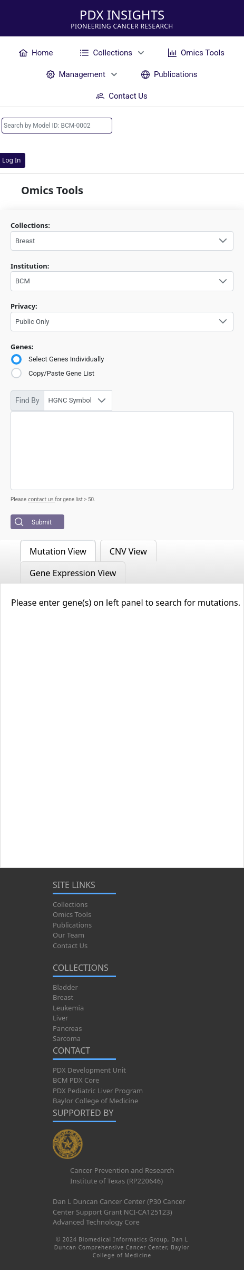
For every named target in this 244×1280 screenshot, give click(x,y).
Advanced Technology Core (96, 1222)
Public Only (32, 322)
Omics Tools (72, 914)
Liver (60, 1018)
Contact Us (70, 945)
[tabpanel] (122, 725)
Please (18, 499)
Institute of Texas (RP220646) (116, 1181)
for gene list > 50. (75, 499)
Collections (70, 904)
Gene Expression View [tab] (73, 573)
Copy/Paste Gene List (61, 373)
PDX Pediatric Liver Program (98, 1090)
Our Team (68, 935)
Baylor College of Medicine (95, 1100)
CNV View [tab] (128, 551)
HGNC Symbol (70, 400)
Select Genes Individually (66, 359)
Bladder (65, 987)
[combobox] (122, 241)
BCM (22, 281)
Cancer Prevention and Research (122, 1170)
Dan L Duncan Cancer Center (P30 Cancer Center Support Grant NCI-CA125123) (119, 1207)
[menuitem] (35, 52)
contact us (41, 499)
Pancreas (67, 1028)
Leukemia (68, 1007)
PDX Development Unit (89, 1070)
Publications (72, 925)
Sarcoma (67, 1038)
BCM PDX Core (76, 1080)
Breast (25, 241)
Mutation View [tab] (58, 551)
